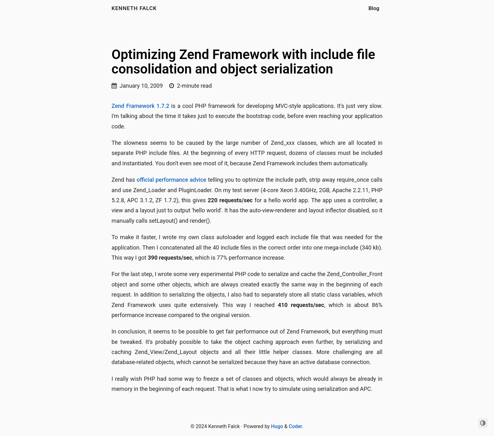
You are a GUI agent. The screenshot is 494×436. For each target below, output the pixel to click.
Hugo (277, 426)
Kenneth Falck (134, 8)
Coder (295, 426)
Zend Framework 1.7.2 (140, 106)
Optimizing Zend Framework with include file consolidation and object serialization (243, 62)
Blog (374, 8)
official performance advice (171, 179)
